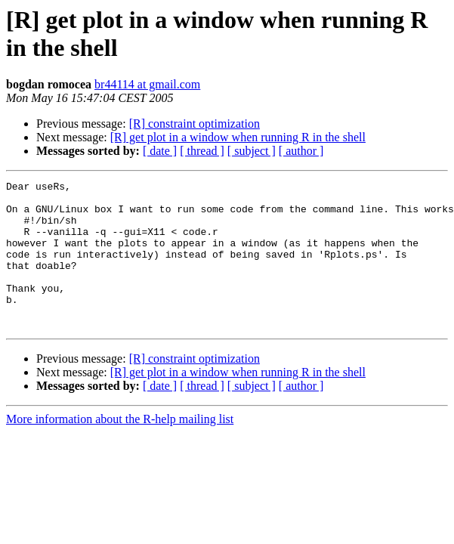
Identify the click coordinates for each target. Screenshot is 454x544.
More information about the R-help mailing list (119, 448)
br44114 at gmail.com (147, 84)
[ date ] (160, 150)
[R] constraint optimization (194, 123)
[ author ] (301, 150)
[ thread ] (202, 150)
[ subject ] (251, 150)
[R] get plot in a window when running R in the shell (238, 137)
